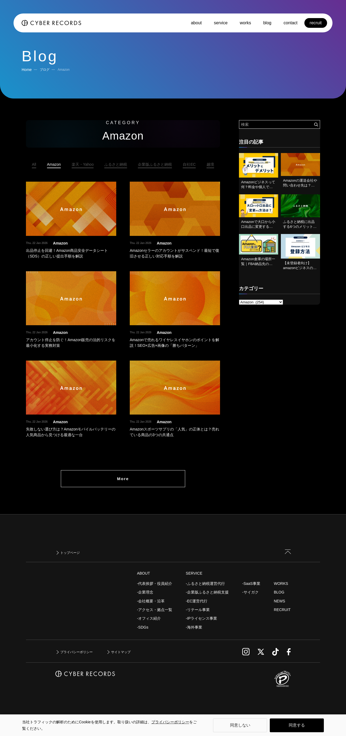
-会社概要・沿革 (151, 601)
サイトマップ (121, 652)
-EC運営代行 (196, 601)
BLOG (279, 592)
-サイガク (250, 592)
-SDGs (142, 627)
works (245, 23)
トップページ (70, 553)
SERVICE (194, 573)
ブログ (44, 70)
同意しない (240, 725)
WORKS (281, 583)
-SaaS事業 (251, 583)
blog (267, 23)
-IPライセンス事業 (201, 618)
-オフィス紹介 (149, 618)
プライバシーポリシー (170, 722)
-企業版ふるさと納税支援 (207, 592)
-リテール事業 (198, 610)
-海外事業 (194, 627)
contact (291, 23)
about (196, 23)
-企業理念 (145, 592)
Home (27, 69)
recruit (316, 23)
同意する (297, 725)
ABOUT (143, 573)
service (221, 23)
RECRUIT (282, 610)
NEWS (279, 601)
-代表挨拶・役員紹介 (154, 583)
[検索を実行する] (316, 124)
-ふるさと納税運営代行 (205, 583)
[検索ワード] (279, 124)
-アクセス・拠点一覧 (154, 610)
